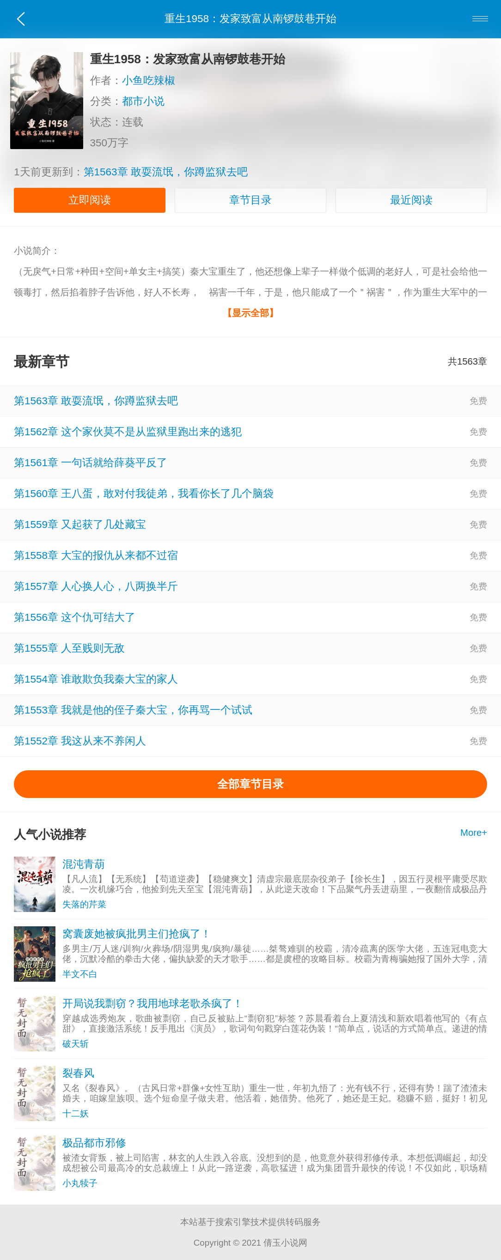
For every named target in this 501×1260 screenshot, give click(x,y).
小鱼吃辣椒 (152, 80)
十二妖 (75, 1113)
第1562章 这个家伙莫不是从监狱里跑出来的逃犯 (128, 432)
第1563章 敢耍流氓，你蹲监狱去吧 (166, 172)
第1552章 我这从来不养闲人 (80, 741)
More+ (473, 833)
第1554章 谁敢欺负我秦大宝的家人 (96, 679)
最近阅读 (411, 200)
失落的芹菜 (84, 904)
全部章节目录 (250, 784)
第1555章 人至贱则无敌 (69, 648)
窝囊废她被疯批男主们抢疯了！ (136, 934)
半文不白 (80, 974)
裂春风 (78, 1073)
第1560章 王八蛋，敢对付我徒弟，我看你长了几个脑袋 (144, 493)
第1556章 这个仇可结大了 (74, 617)
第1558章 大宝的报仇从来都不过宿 (96, 555)
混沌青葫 (83, 864)
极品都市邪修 (94, 1143)
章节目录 (250, 200)
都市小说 (147, 101)
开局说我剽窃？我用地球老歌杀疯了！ (152, 1003)
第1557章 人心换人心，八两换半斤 (96, 586)
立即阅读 (89, 200)
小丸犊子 (80, 1183)
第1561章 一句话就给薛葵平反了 (90, 462)
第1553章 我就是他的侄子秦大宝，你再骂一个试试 (133, 710)
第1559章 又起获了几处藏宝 (80, 524)
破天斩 (75, 1044)
